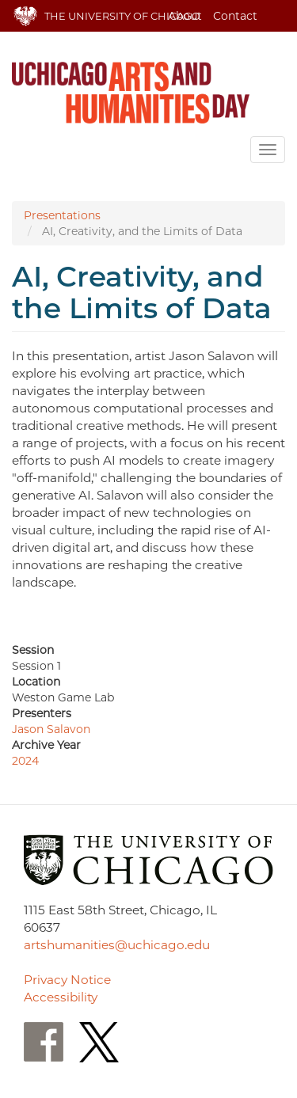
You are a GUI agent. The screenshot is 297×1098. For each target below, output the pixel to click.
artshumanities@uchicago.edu (117, 944)
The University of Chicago (122, 15)
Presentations (62, 215)
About (185, 16)
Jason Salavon (51, 729)
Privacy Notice (67, 979)
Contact (235, 16)
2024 (25, 761)
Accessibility (60, 997)
